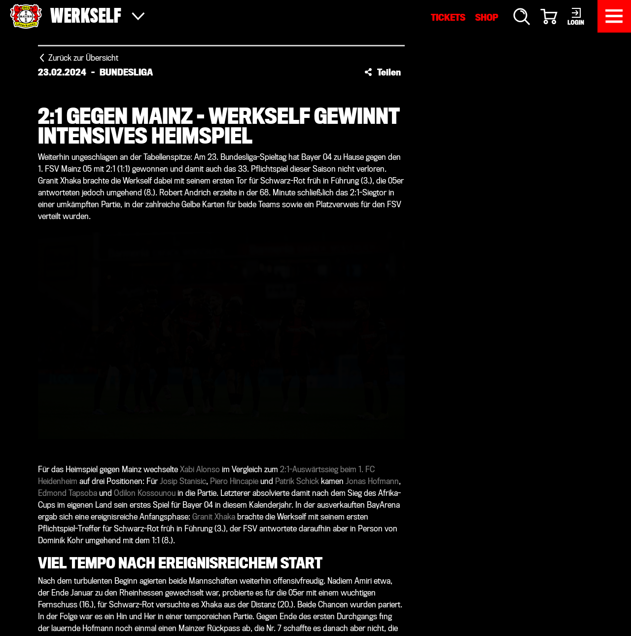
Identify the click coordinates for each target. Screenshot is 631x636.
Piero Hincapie (234, 481)
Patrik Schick (297, 481)
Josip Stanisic (183, 481)
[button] (382, 72)
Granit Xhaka (213, 517)
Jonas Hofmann (372, 481)
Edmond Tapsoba (67, 493)
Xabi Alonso (200, 469)
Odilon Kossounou (144, 493)
